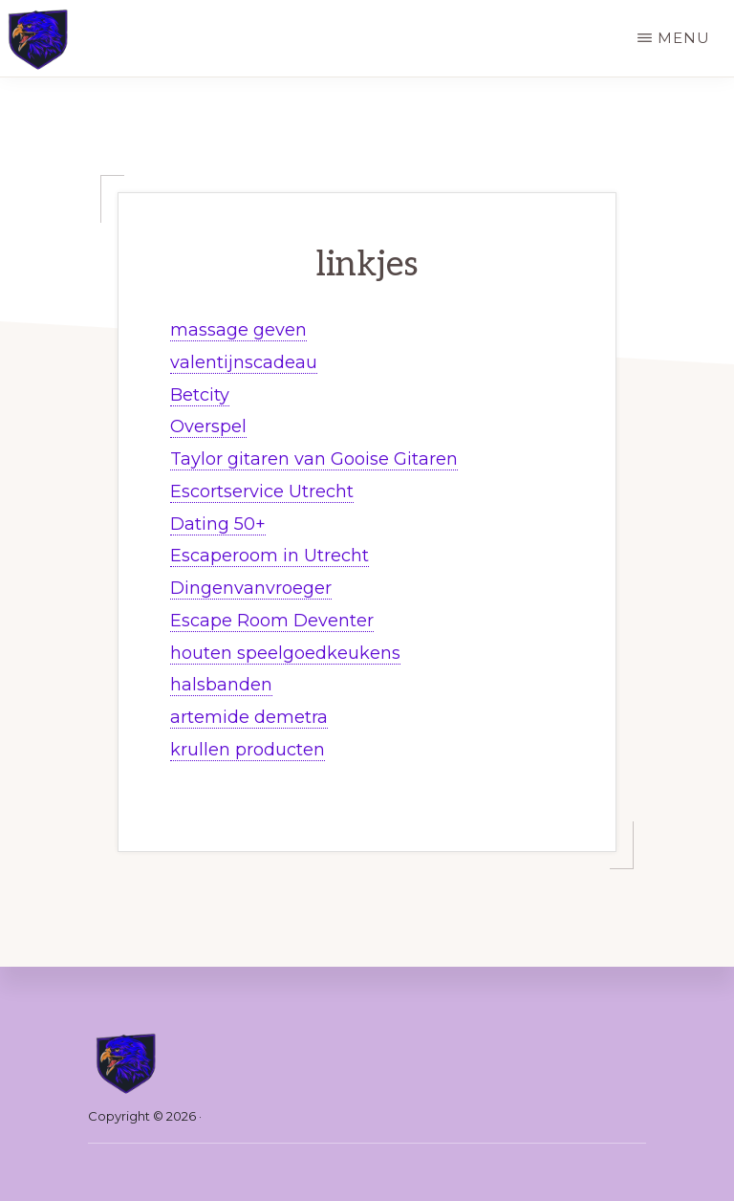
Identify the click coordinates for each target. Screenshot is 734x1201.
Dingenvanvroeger (251, 588)
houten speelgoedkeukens (285, 653)
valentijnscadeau (243, 362)
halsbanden (221, 684)
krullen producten (247, 749)
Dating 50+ (218, 524)
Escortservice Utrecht (262, 491)
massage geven (238, 329)
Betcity (199, 394)
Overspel (208, 426)
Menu (684, 38)
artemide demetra (249, 717)
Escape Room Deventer (272, 620)
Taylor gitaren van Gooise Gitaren (314, 458)
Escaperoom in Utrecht (269, 555)
